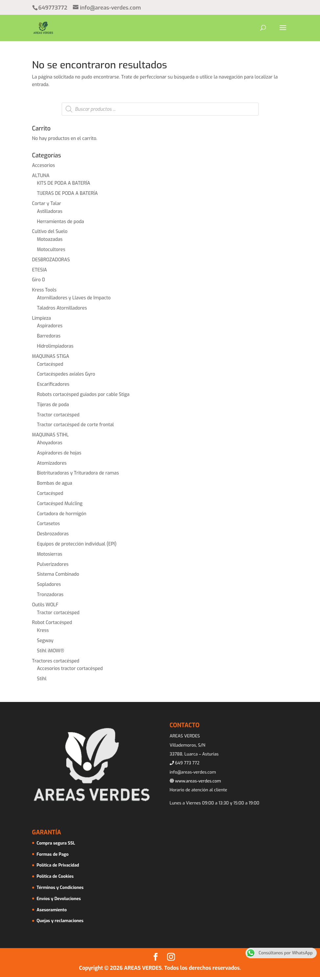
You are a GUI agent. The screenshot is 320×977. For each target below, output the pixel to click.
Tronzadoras (50, 595)
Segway (45, 641)
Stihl (42, 679)
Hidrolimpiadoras (55, 346)
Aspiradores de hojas (59, 453)
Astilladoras (50, 211)
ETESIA (39, 270)
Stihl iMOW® (50, 651)
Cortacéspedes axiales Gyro (66, 374)
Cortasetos (48, 524)
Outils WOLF (45, 605)
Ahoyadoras (49, 443)
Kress (43, 630)
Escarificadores (53, 384)
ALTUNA (41, 176)
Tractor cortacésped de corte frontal (75, 425)
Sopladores (49, 584)
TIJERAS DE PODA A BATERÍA (67, 193)
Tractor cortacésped (58, 415)
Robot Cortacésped (52, 622)
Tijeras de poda (53, 405)
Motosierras (49, 554)
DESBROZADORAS (51, 260)
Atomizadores (52, 463)
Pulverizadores (53, 564)
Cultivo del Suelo (50, 231)
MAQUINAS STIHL (50, 435)
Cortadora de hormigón (61, 514)
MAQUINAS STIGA (50, 356)
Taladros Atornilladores (62, 308)
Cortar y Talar (46, 203)
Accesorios (43, 165)
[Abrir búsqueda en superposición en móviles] (160, 109)
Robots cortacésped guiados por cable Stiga (83, 394)
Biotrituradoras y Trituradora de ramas (78, 473)
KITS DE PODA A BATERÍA (63, 183)
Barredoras (49, 336)
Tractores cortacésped (55, 661)
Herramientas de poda (60, 222)
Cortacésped (50, 364)
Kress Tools (44, 290)
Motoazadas (50, 239)
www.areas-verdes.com (195, 781)
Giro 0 (38, 280)
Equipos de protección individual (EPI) (77, 544)
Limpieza (41, 318)
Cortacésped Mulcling (60, 503)
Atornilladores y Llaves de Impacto (74, 298)
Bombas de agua (54, 483)
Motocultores (51, 249)
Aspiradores (50, 326)
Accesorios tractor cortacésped (70, 668)
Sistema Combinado (58, 574)
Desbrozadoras (53, 534)
